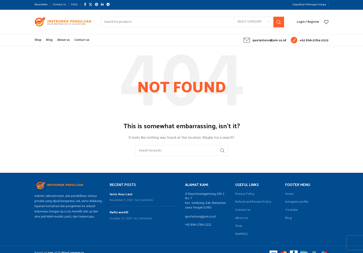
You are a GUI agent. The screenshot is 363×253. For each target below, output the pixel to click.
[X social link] (91, 4)
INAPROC (241, 234)
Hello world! (119, 212)
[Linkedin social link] (102, 4)
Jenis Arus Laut (121, 194)
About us (241, 218)
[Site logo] (62, 22)
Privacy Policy (244, 194)
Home (289, 194)
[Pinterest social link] (97, 4)
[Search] (192, 22)
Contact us (242, 210)
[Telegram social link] (108, 4)
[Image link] (59, 185)
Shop (238, 226)
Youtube (291, 210)
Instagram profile (296, 202)
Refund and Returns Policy (253, 202)
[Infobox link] (265, 40)
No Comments (144, 200)
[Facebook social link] (85, 4)
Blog (288, 218)
